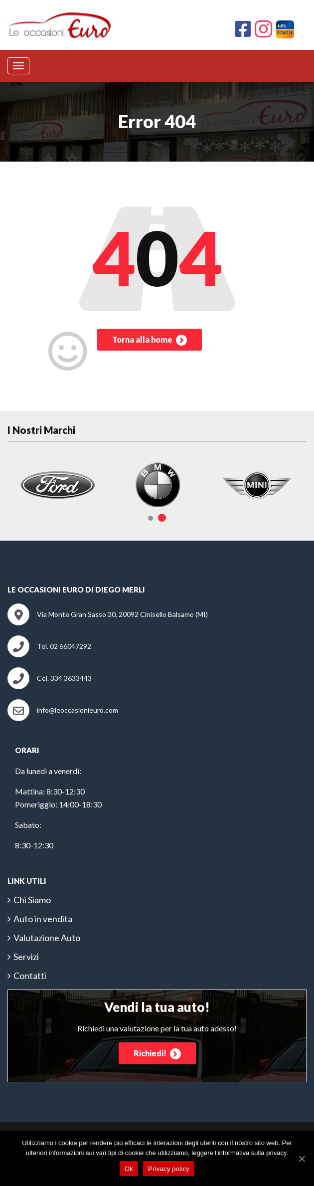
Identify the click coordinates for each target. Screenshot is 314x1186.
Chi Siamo (32, 899)
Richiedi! (157, 1053)
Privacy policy (168, 1169)
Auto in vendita (42, 918)
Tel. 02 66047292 (64, 646)
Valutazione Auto (46, 937)
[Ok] (302, 1159)
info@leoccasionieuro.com (77, 710)
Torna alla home (149, 340)
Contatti (29, 975)
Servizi (26, 956)
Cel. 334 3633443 (64, 678)
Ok (129, 1169)
